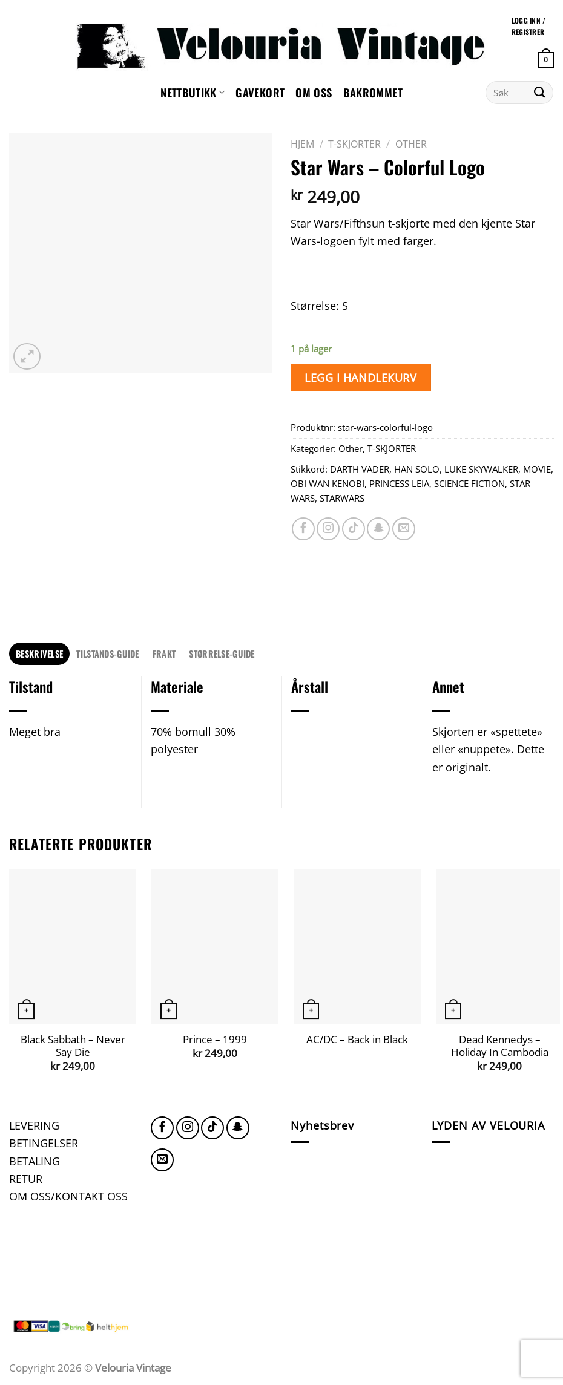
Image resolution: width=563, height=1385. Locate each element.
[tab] (39, 654)
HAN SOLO (417, 469)
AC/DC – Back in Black (357, 1039)
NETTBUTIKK (192, 92)
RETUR (25, 1178)
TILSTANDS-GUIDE (107, 653)
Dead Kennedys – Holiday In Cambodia (499, 1046)
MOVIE (537, 469)
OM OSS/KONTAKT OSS (68, 1195)
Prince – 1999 (215, 1039)
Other (411, 144)
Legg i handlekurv (360, 377)
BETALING (34, 1160)
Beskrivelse (39, 653)
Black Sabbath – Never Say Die (73, 1046)
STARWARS (342, 498)
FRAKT (164, 653)
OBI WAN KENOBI (327, 483)
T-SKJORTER (354, 144)
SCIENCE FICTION (469, 483)
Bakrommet (373, 92)
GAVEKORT (260, 92)
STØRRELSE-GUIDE (221, 653)
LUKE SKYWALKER (481, 469)
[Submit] (539, 92)
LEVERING (34, 1125)
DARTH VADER (359, 469)
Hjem (302, 144)
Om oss (313, 92)
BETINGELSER (43, 1142)
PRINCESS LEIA (399, 483)
